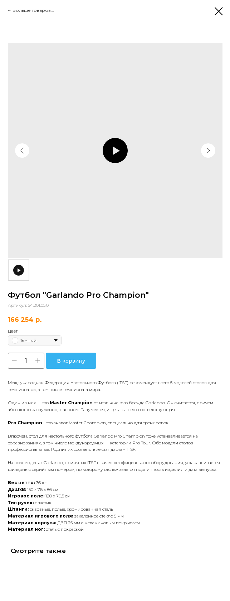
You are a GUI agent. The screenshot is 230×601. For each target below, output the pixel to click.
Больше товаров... (33, 10)
